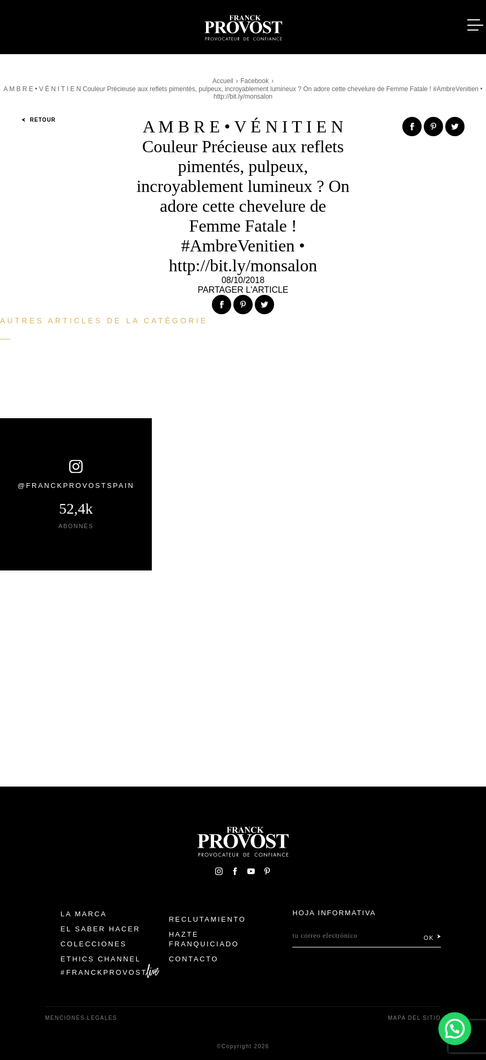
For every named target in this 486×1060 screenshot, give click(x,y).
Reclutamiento (207, 919)
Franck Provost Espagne (243, 26)
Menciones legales (81, 1018)
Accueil (222, 81)
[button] (455, 1028)
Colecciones (94, 944)
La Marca (84, 914)
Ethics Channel (101, 959)
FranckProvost (107, 972)
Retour (38, 120)
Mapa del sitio (414, 1018)
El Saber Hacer (101, 929)
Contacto (194, 959)
